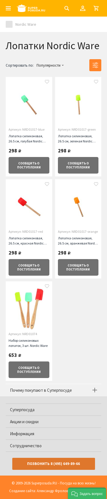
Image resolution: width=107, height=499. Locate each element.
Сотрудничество (26, 445)
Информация (22, 433)
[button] (87, 493)
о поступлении (29, 165)
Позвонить (53, 463)
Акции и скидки (24, 421)
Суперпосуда (22, 409)
